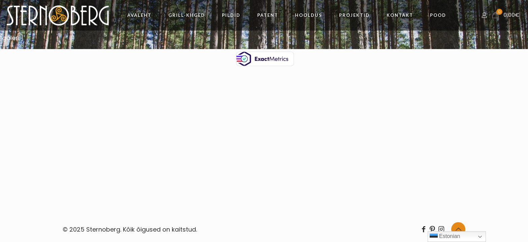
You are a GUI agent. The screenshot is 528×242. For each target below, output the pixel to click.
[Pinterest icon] (432, 229)
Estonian (445, 237)
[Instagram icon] (441, 229)
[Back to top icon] (458, 229)
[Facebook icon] (423, 229)
